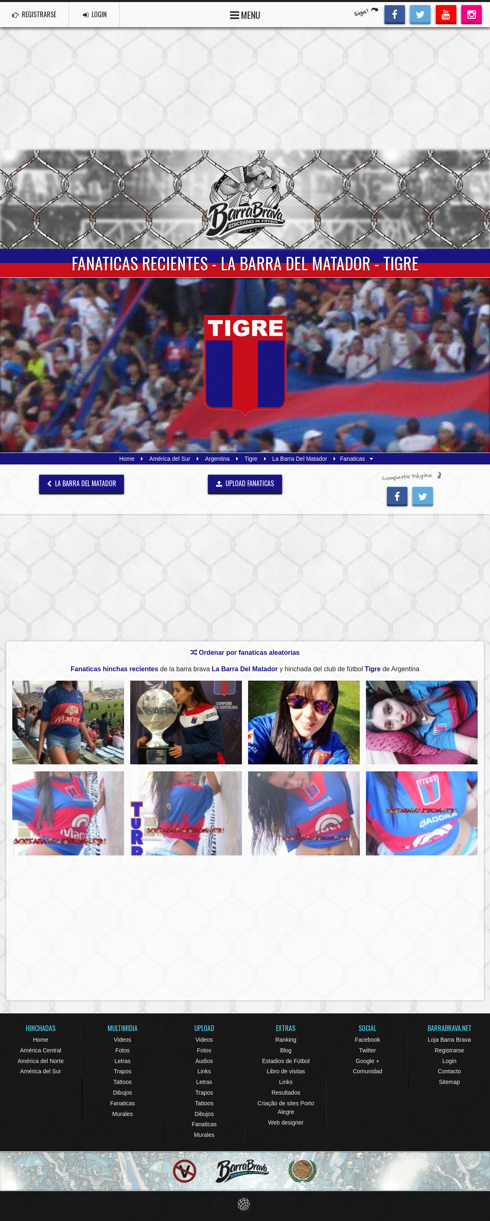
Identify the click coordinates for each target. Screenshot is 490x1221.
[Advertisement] (245, 88)
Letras (123, 1061)
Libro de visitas (286, 1071)
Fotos (122, 1050)
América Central (40, 1050)
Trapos (122, 1071)
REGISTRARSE (34, 14)
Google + (367, 1061)
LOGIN (95, 14)
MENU (245, 14)
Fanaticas (122, 1103)
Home (126, 458)
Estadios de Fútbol (286, 1061)
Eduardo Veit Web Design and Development (245, 1204)
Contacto (449, 1071)
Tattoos (122, 1082)
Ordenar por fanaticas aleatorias (245, 652)
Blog (286, 1050)
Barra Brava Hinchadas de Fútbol (245, 199)
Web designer (286, 1122)
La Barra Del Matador (299, 458)
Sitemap (449, 1082)
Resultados (285, 1092)
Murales (122, 1114)
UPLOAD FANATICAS (245, 483)
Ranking (285, 1039)
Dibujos (122, 1092)
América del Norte (41, 1061)
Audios (204, 1061)
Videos (122, 1039)
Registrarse (449, 1050)
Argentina (217, 458)
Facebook (367, 1039)
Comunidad (367, 1071)
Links (204, 1071)
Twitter (367, 1050)
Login (449, 1061)
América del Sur (170, 458)
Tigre (250, 458)
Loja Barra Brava (449, 1039)
